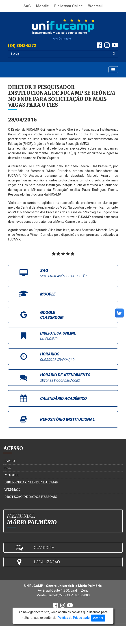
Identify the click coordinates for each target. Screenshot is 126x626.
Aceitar (98, 618)
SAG (27, 6)
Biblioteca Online (68, 6)
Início (9, 461)
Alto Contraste (62, 38)
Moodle (42, 6)
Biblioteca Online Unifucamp (31, 482)
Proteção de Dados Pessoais (30, 497)
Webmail (95, 6)
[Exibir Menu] (113, 69)
